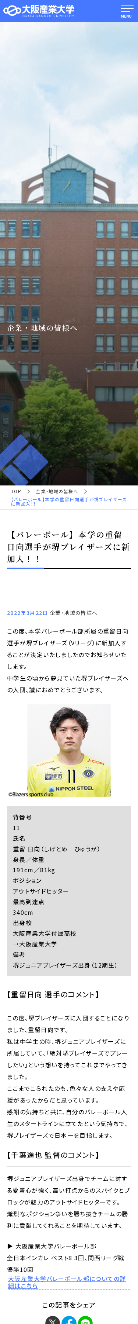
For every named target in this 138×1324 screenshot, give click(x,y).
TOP (16, 491)
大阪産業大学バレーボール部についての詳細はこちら (67, 1282)
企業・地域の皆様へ (57, 491)
